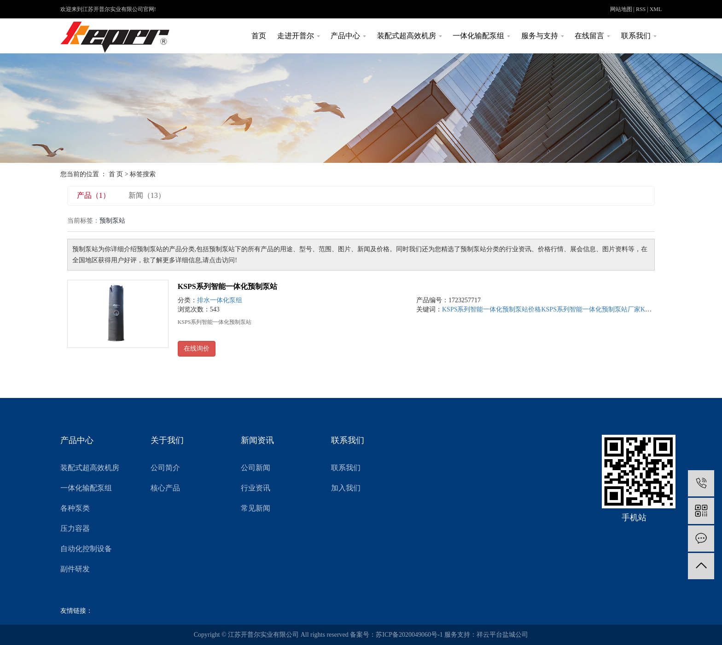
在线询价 (197, 348)
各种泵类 (75, 508)
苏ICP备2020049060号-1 (409, 634)
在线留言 (592, 35)
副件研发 (75, 569)
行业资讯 (255, 488)
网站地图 (621, 9)
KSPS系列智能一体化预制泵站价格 (491, 309)
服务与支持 (542, 35)
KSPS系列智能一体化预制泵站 (227, 286)
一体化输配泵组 (481, 35)
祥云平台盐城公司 (502, 634)
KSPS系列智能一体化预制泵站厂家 (590, 309)
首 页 (116, 174)
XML (656, 9)
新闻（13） (146, 195)
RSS (641, 9)
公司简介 (165, 468)
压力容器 (75, 528)
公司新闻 (255, 468)
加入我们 (346, 488)
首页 (258, 36)
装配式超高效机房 (409, 35)
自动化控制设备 (86, 549)
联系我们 (639, 35)
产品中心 (348, 35)
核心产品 (165, 488)
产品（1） (93, 195)
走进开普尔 (298, 35)
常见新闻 (255, 508)
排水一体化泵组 (219, 300)
